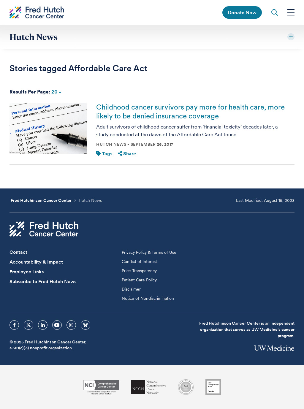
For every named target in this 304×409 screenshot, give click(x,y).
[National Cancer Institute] (101, 387)
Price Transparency (139, 270)
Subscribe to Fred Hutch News (43, 281)
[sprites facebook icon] (14, 325)
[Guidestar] (213, 387)
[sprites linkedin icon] (43, 325)
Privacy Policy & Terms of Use (149, 252)
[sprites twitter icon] (28, 325)
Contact (18, 252)
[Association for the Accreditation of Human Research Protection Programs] (186, 387)
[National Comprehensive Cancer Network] (148, 387)
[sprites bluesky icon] (85, 325)
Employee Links (27, 272)
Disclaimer (131, 289)
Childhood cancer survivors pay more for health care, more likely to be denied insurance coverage (190, 111)
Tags (104, 153)
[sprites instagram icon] (71, 325)
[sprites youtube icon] (57, 325)
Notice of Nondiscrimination (148, 298)
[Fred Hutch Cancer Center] (44, 229)
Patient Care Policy (139, 280)
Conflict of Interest (139, 261)
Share (127, 153)
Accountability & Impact (36, 262)
